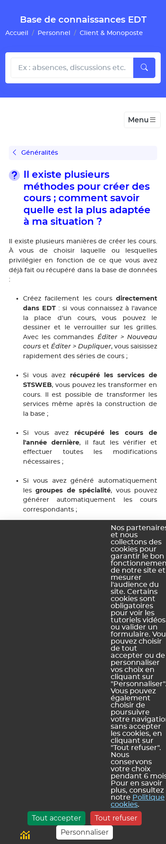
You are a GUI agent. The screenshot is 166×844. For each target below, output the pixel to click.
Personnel (54, 33)
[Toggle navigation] (142, 120)
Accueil (16, 33)
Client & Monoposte (111, 33)
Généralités (35, 152)
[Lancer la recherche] (144, 68)
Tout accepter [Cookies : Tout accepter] (56, 818)
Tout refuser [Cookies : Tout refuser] (116, 818)
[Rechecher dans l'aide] (72, 68)
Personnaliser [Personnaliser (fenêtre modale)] (84, 832)
